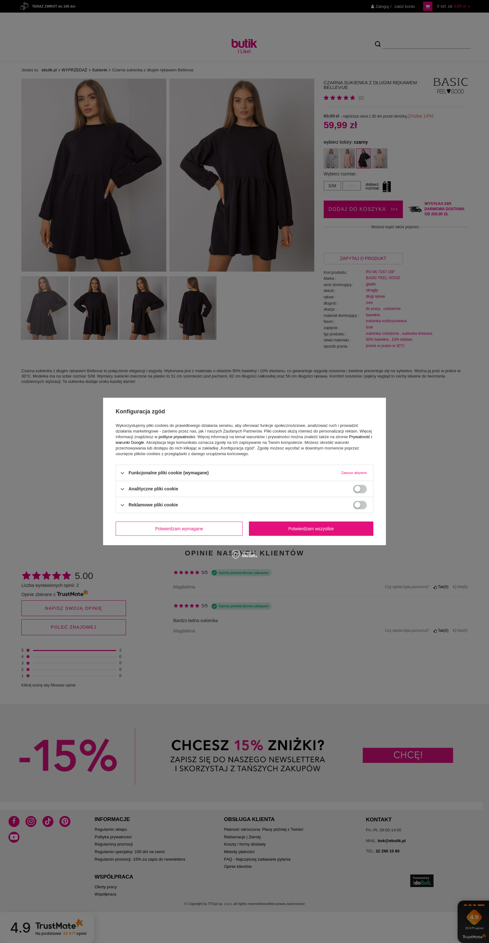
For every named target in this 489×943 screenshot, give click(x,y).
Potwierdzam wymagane (179, 528)
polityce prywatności (177, 436)
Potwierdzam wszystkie (311, 528)
